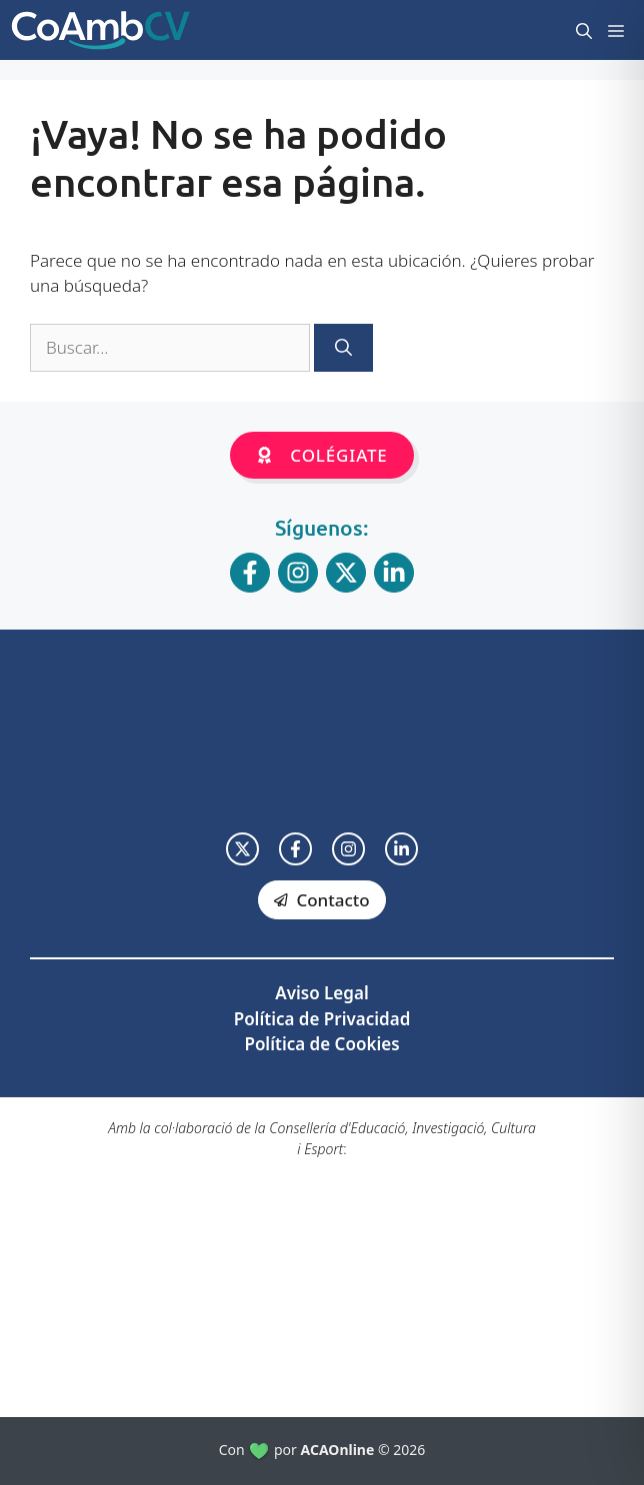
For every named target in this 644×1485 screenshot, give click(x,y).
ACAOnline (338, 1449)
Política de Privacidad (322, 1018)
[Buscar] (343, 348)
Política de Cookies (321, 1043)
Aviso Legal (321, 992)
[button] (584, 30)
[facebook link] (295, 848)
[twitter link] (242, 848)
